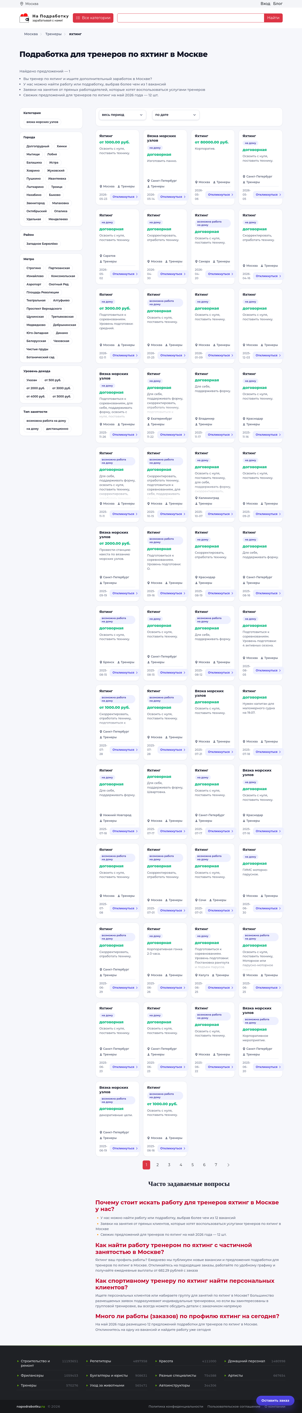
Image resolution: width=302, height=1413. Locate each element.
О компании (275, 1406)
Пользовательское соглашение (233, 1406)
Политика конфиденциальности (176, 1406)
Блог (278, 3)
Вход (265, 3)
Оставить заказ (275, 1400)
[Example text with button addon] (190, 17)
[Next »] (228, 1164)
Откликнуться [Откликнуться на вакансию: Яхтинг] (125, 196)
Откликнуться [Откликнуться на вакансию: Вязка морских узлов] (173, 196)
